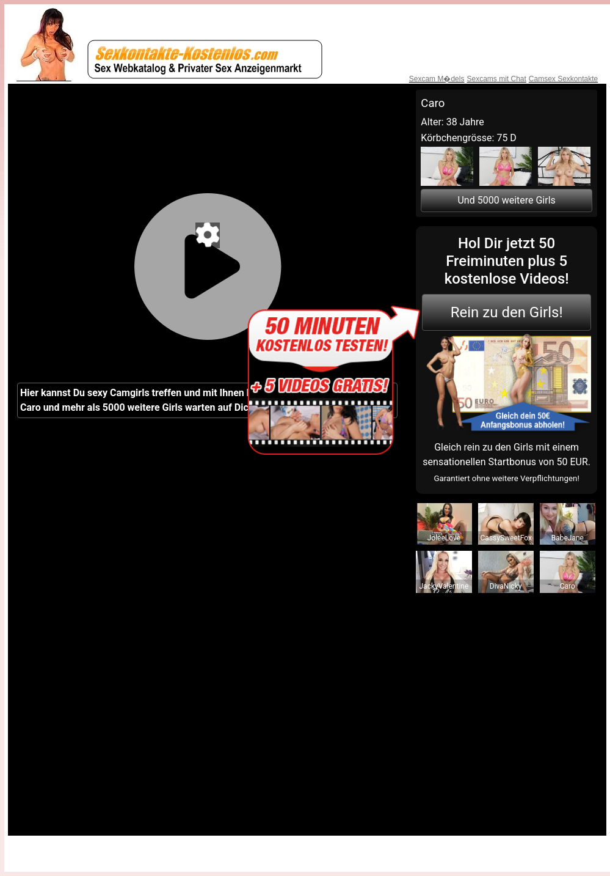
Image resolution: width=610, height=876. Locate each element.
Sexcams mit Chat (496, 79)
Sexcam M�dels (437, 79)
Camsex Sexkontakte (563, 79)
